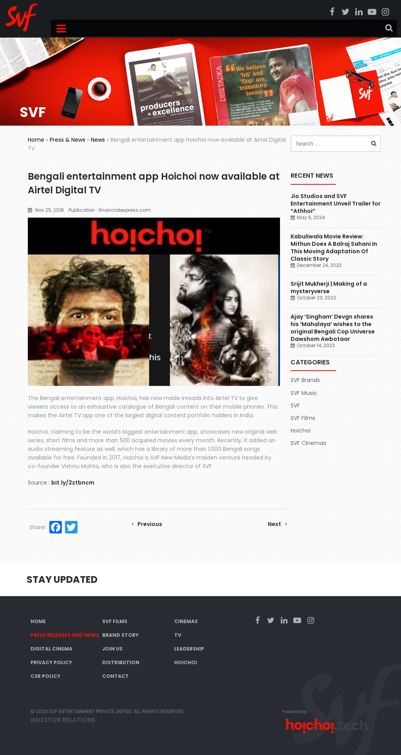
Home (36, 140)
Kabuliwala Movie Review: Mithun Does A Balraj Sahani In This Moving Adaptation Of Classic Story (334, 247)
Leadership (189, 648)
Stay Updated (62, 579)
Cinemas (186, 621)
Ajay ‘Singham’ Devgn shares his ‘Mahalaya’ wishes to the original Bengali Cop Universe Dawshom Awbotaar (333, 328)
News (98, 140)
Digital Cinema (51, 648)
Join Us (112, 648)
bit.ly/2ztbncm (72, 483)
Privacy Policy (51, 662)
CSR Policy (45, 676)
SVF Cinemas (308, 443)
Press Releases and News (65, 635)
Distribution (120, 662)
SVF (295, 405)
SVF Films (303, 418)
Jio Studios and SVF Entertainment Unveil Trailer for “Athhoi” (336, 203)
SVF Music (304, 393)
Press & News (67, 140)
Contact (115, 676)
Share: (37, 527)
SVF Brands (305, 380)
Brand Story (120, 635)
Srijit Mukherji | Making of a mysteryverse (329, 287)
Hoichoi (301, 430)
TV (177, 635)
